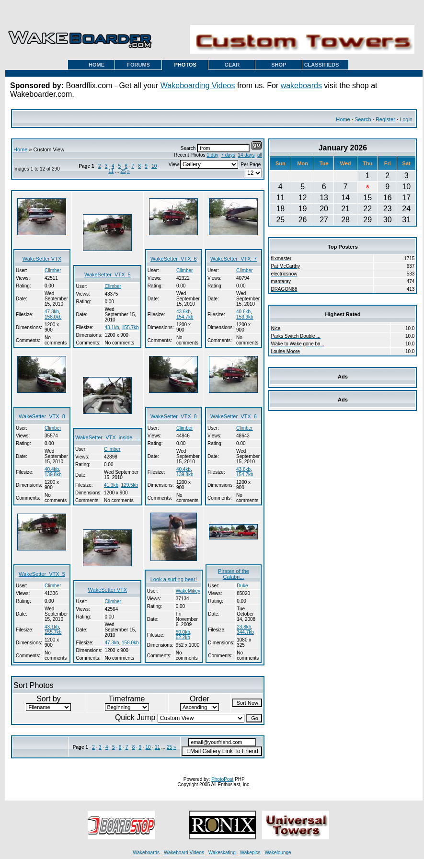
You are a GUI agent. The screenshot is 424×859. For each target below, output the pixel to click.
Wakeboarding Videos (197, 85)
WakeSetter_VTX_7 (233, 259)
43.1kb (111, 327)
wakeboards (301, 85)
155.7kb (130, 327)
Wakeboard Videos (184, 852)
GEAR (232, 65)
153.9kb (244, 317)
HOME (96, 65)
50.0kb (183, 632)
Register (385, 119)
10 (154, 166)
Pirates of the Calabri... (233, 574)
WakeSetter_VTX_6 (173, 259)
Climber (53, 270)
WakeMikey (188, 591)
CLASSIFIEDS (321, 65)
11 (111, 171)
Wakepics (250, 852)
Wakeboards (146, 852)
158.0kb (53, 317)
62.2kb (183, 637)
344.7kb (245, 632)
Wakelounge (277, 852)
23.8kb (244, 627)
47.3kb (52, 311)
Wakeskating (222, 852)
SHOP (278, 65)
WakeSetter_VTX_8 (42, 416)
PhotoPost (222, 779)
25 (123, 171)
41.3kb (111, 485)
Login (406, 119)
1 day (212, 155)
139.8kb (53, 474)
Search (363, 119)
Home (343, 119)
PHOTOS (185, 65)
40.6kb (243, 311)
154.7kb (185, 317)
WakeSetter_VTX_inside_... (107, 437)
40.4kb (52, 469)
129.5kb (129, 485)
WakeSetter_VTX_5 (107, 274)
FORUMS (138, 65)
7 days (228, 155)
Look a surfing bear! (173, 579)
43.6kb (183, 311)
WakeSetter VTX (42, 259)
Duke (242, 585)
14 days (246, 155)
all (259, 155)
